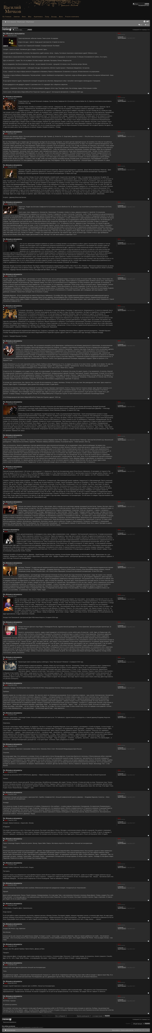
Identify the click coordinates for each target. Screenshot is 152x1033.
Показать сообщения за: (54, 1015)
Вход (147, 24)
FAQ (141, 24)
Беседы (54, 16)
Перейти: (128, 1023)
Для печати (144, 21)
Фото (61, 16)
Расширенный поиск (143, 5)
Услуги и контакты (72, 16)
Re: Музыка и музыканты (14, 33)
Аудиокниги (38, 16)
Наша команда (116, 1030)
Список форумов (11, 21)
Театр (47, 16)
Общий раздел (21, 21)
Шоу (29, 16)
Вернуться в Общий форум (9, 1022)
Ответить (7, 30)
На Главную (7, 16)
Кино (24, 16)
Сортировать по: (79, 1015)
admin (5, 35)
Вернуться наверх (148, 93)
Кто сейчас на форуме (8, 1026)
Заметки (17, 16)
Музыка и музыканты (10, 28)
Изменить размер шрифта (147, 21)
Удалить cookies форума (127, 1030)
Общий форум (30, 21)
